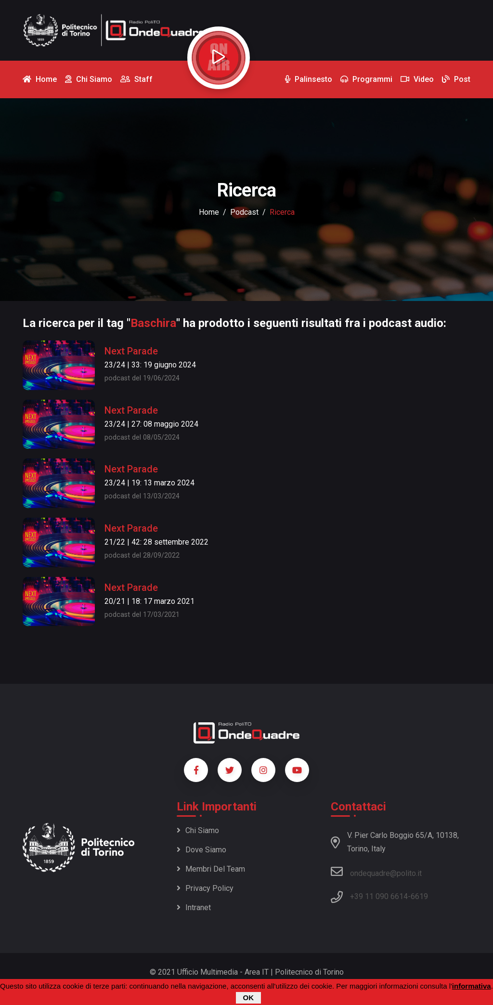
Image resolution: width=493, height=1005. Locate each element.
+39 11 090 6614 (379, 896)
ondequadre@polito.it (376, 871)
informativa (471, 987)
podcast (244, 212)
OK (248, 998)
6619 (419, 896)
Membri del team (211, 869)
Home (209, 212)
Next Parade (131, 351)
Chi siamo (198, 830)
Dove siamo (201, 849)
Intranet (194, 907)
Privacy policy (205, 888)
